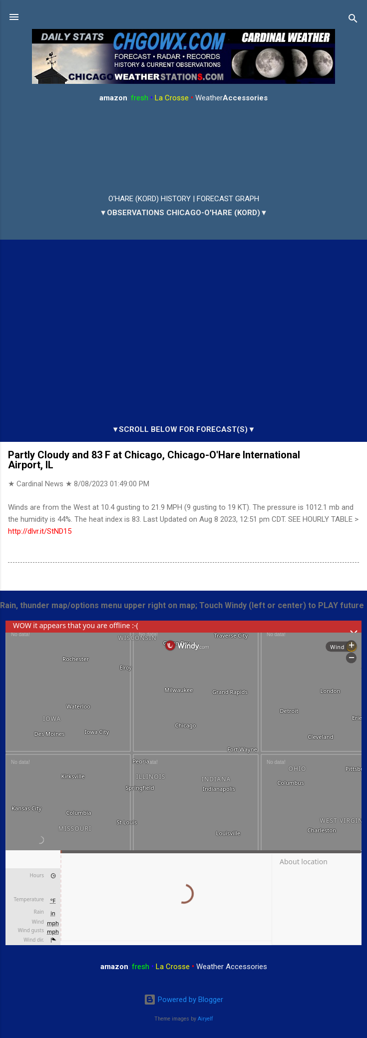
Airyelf (205, 1019)
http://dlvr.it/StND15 (39, 531)
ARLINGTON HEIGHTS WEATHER (183, 148)
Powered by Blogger (183, 999)
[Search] (353, 20)
